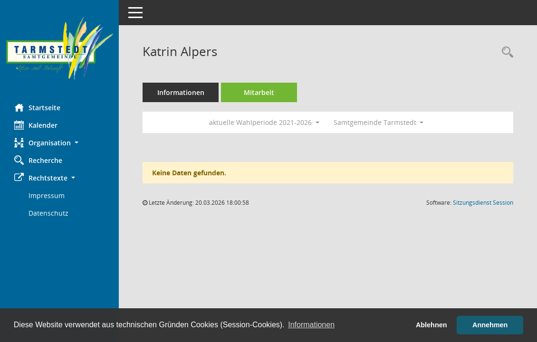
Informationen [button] (311, 325)
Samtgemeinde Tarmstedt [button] (379, 122)
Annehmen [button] (490, 325)
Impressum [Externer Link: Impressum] (47, 195)
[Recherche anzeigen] (505, 52)
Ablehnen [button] (431, 325)
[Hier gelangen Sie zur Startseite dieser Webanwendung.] (59, 48)
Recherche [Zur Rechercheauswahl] (38, 160)
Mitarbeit (259, 92)
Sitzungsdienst (483, 203)
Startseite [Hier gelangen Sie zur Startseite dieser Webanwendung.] (37, 107)
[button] (59, 143)
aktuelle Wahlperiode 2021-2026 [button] (264, 122)
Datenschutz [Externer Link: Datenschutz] (48, 213)
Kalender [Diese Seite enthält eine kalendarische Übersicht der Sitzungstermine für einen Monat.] (36, 125)
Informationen (180, 92)
